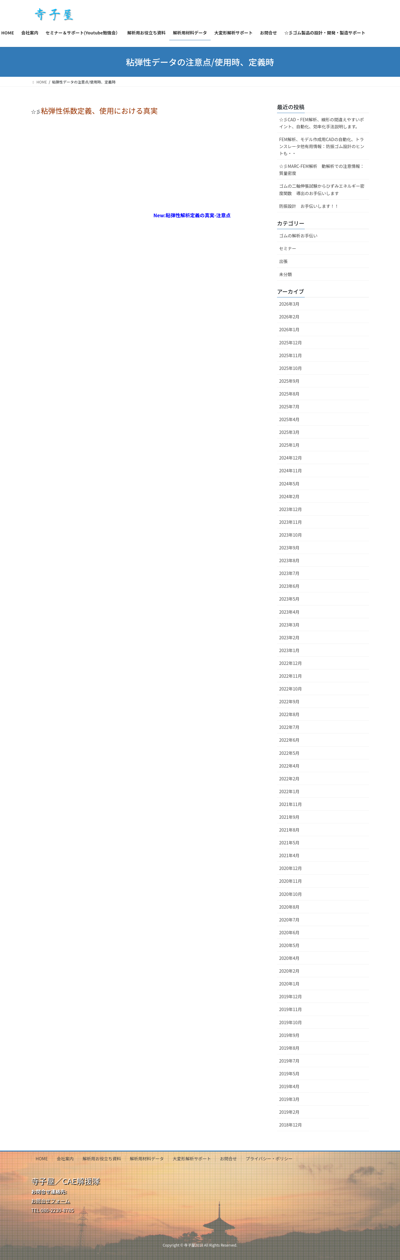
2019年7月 (289, 1061)
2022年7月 (289, 727)
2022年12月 (290, 663)
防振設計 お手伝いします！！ (309, 206)
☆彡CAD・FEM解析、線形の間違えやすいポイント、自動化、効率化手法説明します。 (321, 123)
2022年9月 (289, 701)
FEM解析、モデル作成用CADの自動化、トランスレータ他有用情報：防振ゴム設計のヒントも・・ (321, 146)
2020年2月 (289, 971)
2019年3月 (289, 1099)
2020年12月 (290, 868)
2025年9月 (289, 381)
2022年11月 (290, 676)
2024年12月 (290, 458)
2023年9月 (289, 548)
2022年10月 (290, 689)
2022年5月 (289, 753)
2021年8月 (289, 830)
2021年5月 (289, 842)
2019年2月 (289, 1112)
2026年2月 (289, 317)
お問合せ (228, 1158)
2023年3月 (289, 625)
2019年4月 (289, 1086)
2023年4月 (289, 612)
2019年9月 (289, 1035)
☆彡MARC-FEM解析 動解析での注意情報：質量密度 (321, 169)
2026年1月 (289, 329)
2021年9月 (289, 817)
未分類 (285, 274)
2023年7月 (289, 573)
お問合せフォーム (50, 1200)
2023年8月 (289, 560)
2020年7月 (289, 920)
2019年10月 (290, 1022)
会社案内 (65, 1158)
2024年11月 (290, 470)
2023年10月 (290, 535)
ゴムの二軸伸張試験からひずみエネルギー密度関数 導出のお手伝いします (321, 189)
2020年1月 (289, 984)
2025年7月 (289, 406)
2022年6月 (289, 740)
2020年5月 (289, 945)
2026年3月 (289, 304)
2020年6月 (289, 932)
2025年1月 (289, 445)
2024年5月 (289, 484)
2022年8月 (289, 714)
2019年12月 (290, 996)
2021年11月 (290, 804)
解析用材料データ (147, 1158)
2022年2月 (289, 779)
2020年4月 (289, 958)
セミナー (287, 248)
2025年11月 (290, 355)
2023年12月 (290, 509)
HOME (42, 1158)
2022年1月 (289, 791)
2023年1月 (289, 650)
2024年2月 (289, 496)
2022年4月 (289, 766)
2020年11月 (290, 881)
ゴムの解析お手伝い (298, 235)
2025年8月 (289, 394)
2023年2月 (289, 637)
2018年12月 (290, 1125)
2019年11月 (290, 1009)
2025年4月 (289, 419)
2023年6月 (289, 586)
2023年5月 (289, 599)
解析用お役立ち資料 (101, 1158)
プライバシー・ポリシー (269, 1158)
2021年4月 (289, 855)
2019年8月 (289, 1048)
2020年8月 (289, 907)
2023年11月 (290, 522)
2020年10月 (290, 894)
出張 (283, 261)
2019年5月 (289, 1073)
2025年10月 (290, 368)
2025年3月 (289, 432)
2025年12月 (290, 342)
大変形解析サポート (192, 1158)
